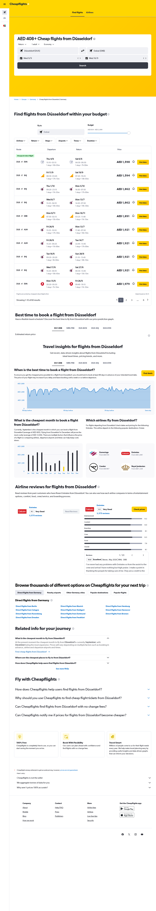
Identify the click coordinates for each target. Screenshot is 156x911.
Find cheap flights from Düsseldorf (32, 651)
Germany (33, 99)
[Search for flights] (4, 12)
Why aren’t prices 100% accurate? (84, 787)
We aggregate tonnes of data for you (84, 782)
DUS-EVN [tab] (107, 328)
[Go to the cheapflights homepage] (20, 4)
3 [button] (131, 300)
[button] (5, 4)
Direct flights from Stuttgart (72, 610)
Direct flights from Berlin (26, 606)
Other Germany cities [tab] (75, 593)
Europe (24, 99)
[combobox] (49, 44)
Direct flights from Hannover (118, 610)
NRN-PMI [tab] (70, 328)
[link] (139, 509)
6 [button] (143, 300)
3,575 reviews (35, 515)
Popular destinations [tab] (99, 593)
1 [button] (120, 300)
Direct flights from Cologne (27, 610)
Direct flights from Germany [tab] (29, 593)
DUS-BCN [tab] (83, 328)
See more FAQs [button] (62, 669)
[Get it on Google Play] (127, 808)
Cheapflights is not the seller (84, 778)
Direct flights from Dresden (27, 617)
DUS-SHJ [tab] (95, 328)
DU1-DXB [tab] (58, 328)
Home (16, 99)
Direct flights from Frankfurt (73, 617)
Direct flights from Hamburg (118, 606)
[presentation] (94, 39)
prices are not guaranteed (68, 770)
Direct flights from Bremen (117, 614)
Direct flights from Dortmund (73, 614)
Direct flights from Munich (72, 606)
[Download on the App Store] (127, 815)
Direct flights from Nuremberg (29, 614)
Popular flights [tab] (120, 593)
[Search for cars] (4, 18)
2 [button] (126, 300)
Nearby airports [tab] (54, 593)
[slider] (128, 133)
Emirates (33, 507)
